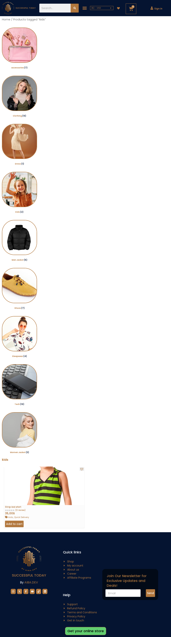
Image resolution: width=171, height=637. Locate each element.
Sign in (158, 8)
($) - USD (96, 8)
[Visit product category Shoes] (19, 289)
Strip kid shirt (13, 507)
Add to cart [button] (14, 524)
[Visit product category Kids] (19, 193)
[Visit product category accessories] (19, 49)
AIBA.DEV (31, 582)
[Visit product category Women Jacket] (19, 433)
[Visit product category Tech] (19, 385)
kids (10, 517)
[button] (84, 8)
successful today (26, 8)
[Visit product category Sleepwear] (19, 337)
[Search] (75, 8)
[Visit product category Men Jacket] (19, 241)
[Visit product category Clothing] (19, 97)
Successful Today (29, 575)
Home (6, 19)
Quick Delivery (21, 517)
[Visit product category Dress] (19, 145)
